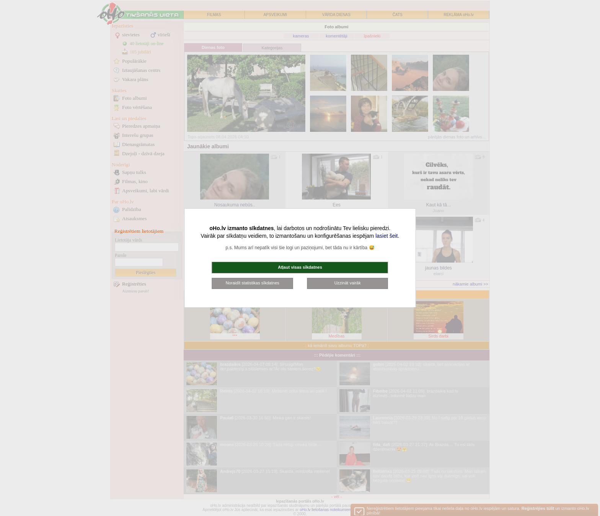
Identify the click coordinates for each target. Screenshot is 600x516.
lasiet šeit (386, 236)
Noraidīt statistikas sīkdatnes (252, 283)
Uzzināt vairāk (347, 283)
